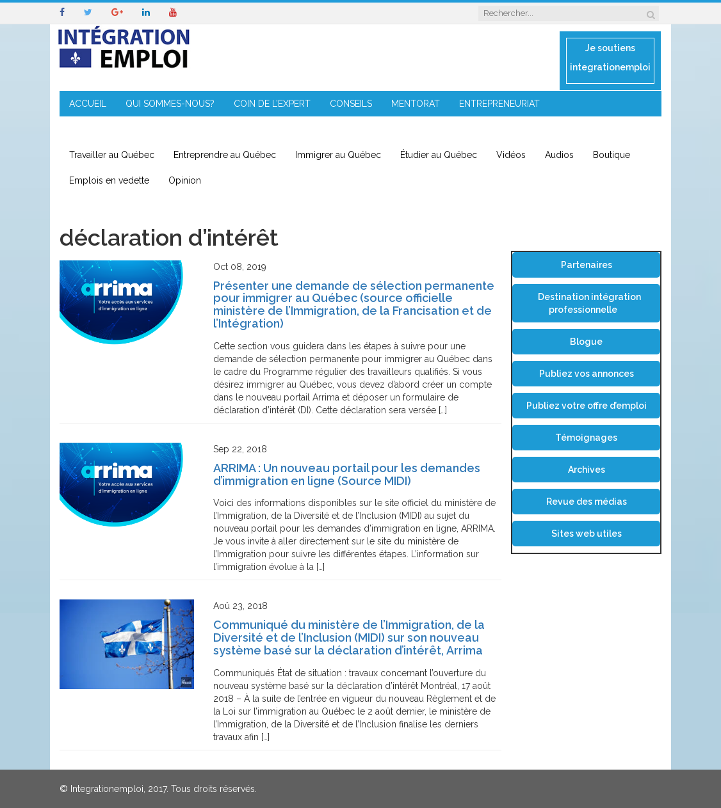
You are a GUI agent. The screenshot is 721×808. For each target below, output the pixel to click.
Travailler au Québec (111, 155)
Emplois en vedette (109, 180)
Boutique (611, 155)
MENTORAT (415, 104)
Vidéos (511, 155)
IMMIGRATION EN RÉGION (123, 129)
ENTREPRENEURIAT (499, 104)
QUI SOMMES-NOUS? (170, 104)
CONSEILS (351, 104)
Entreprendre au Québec (225, 155)
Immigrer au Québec (338, 155)
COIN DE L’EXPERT (272, 104)
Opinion (184, 180)
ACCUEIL (87, 104)
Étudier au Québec (438, 155)
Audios (559, 155)
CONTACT (218, 129)
